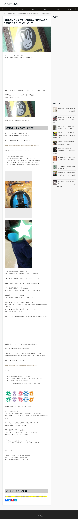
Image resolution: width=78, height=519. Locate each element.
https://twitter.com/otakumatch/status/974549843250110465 (21, 365)
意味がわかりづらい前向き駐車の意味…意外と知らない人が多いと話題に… (64, 175)
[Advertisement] (26, 77)
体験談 (69, 9)
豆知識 (57, 9)
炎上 (33, 9)
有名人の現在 (20, 9)
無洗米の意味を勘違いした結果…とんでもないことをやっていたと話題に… (64, 111)
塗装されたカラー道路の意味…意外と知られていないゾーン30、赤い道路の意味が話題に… (64, 135)
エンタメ (8, 9)
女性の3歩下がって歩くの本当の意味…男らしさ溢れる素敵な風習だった (64, 160)
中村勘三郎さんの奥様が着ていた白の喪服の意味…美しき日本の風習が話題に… (64, 151)
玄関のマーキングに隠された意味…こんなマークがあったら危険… (66, 127)
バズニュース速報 (9, 4)
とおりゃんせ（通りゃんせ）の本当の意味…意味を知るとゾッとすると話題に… (64, 120)
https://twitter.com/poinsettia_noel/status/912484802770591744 (22, 145)
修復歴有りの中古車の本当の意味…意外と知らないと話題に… (66, 143)
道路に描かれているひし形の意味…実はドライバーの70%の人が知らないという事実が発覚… (64, 184)
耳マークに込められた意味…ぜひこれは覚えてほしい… (66, 167)
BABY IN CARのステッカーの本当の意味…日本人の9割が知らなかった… (26, 496)
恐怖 (45, 9)
